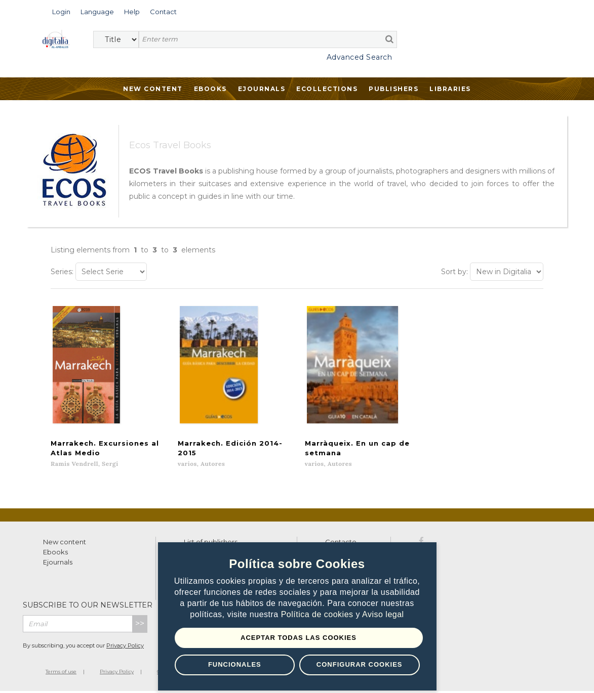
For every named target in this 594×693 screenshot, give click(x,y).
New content (64, 544)
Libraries (450, 89)
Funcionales (234, 664)
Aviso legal (383, 614)
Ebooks (210, 89)
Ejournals (262, 89)
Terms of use (61, 674)
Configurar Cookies (359, 664)
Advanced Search (359, 57)
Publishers (393, 89)
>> (139, 626)
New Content (153, 89)
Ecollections (327, 89)
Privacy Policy (125, 648)
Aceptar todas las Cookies (299, 637)
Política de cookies (318, 614)
